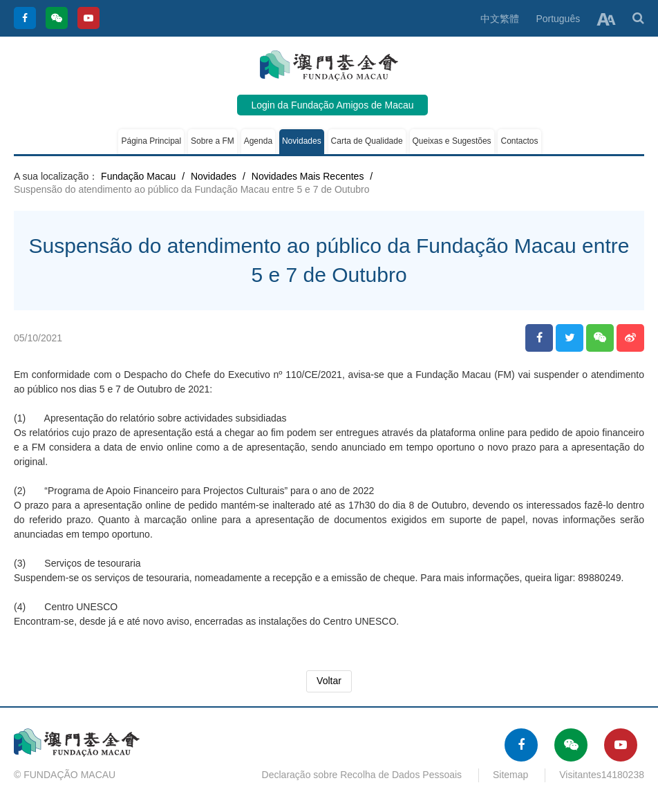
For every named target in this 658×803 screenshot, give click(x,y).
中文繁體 (499, 18)
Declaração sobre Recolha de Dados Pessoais (362, 774)
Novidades (301, 141)
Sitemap (510, 774)
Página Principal (151, 141)
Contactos (519, 141)
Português (558, 18)
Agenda (258, 141)
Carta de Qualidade (367, 141)
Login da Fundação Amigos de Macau (332, 105)
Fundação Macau (138, 176)
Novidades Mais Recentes (308, 176)
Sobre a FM (212, 141)
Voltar (329, 680)
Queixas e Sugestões (452, 141)
